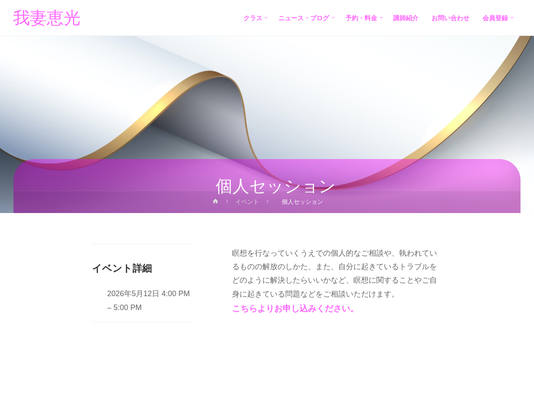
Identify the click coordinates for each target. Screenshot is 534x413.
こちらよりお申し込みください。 (295, 308)
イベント (247, 201)
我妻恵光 (47, 18)
